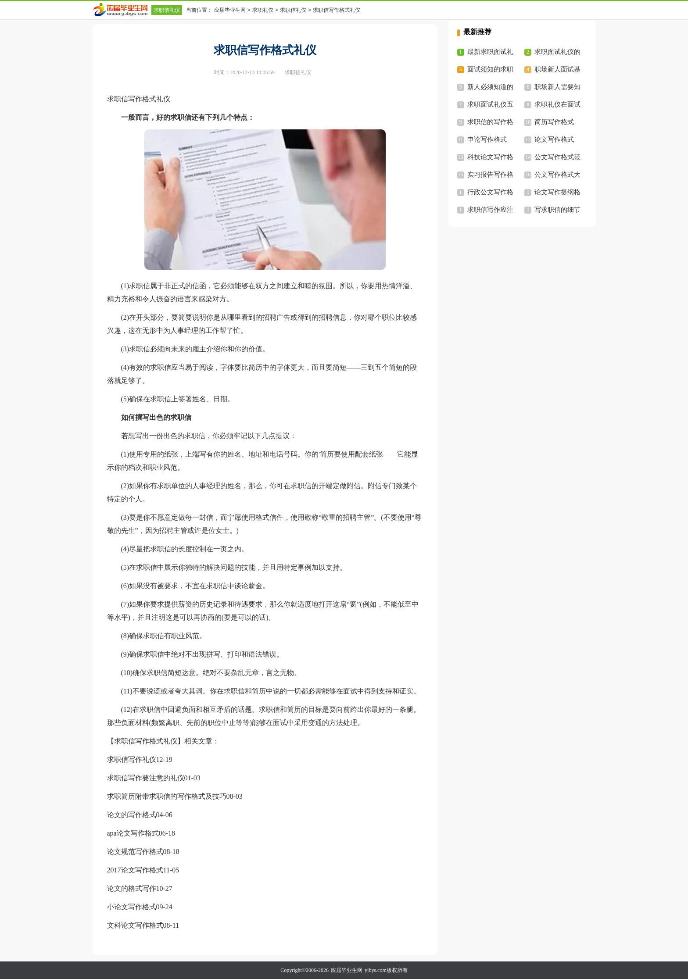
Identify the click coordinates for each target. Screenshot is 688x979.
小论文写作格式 (131, 907)
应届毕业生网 (230, 10)
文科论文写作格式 (135, 925)
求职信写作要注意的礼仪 (145, 778)
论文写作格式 (554, 139)
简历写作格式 (554, 121)
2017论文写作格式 (135, 870)
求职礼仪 (262, 10)
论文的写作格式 (131, 814)
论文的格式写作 (131, 888)
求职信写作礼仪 (131, 759)
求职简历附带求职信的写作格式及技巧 (166, 796)
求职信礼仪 (167, 10)
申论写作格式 (487, 139)
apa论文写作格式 (133, 833)
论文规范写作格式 (135, 851)
